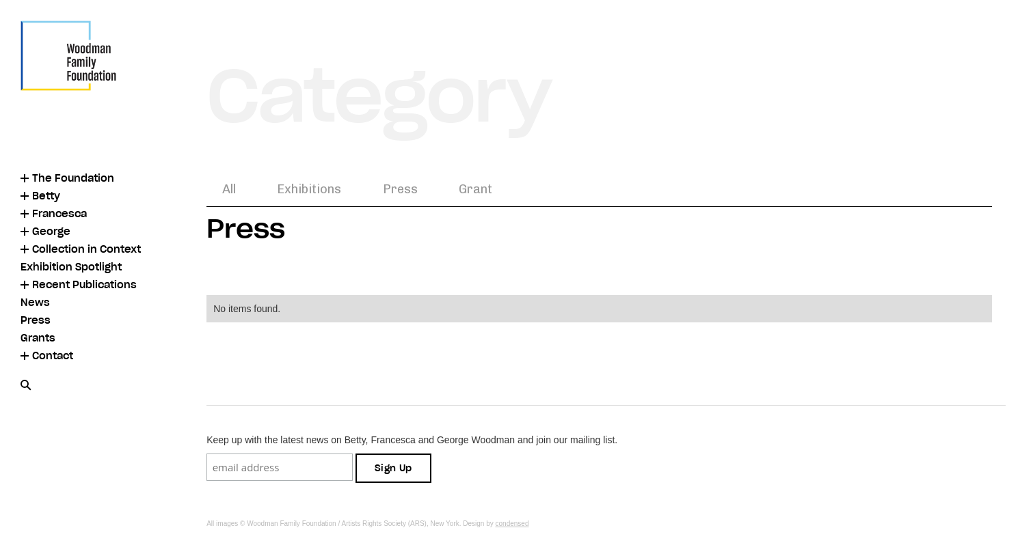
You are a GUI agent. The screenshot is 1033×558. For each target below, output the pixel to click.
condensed (512, 523)
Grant (475, 189)
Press (400, 189)
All (229, 189)
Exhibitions (309, 189)
